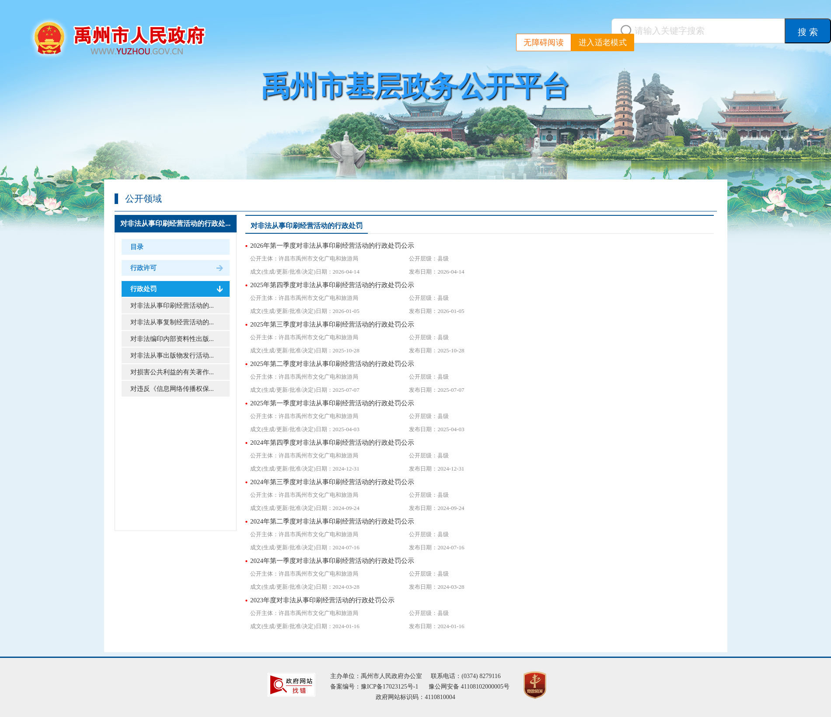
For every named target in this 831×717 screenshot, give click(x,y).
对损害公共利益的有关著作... (172, 372)
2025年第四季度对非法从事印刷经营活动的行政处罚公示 (332, 284)
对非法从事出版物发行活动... (172, 355)
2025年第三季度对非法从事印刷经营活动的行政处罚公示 (332, 324)
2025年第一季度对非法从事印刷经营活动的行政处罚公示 (332, 403)
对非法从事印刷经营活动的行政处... (175, 223)
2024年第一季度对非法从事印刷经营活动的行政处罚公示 (332, 560)
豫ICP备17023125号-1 (389, 686)
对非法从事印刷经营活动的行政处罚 (307, 225)
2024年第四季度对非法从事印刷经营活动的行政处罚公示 (332, 442)
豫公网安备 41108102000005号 (469, 686)
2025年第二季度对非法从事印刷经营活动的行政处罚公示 (332, 363)
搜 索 (808, 32)
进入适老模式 (603, 42)
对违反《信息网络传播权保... (172, 388)
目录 (136, 246)
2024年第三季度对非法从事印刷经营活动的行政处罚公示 (332, 481)
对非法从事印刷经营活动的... (172, 305)
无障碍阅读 (544, 42)
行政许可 (143, 267)
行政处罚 (143, 288)
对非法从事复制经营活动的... (172, 322)
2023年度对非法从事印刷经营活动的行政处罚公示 (322, 600)
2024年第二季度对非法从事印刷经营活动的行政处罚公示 (332, 521)
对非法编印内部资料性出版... (172, 338)
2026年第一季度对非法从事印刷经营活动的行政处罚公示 (332, 245)
